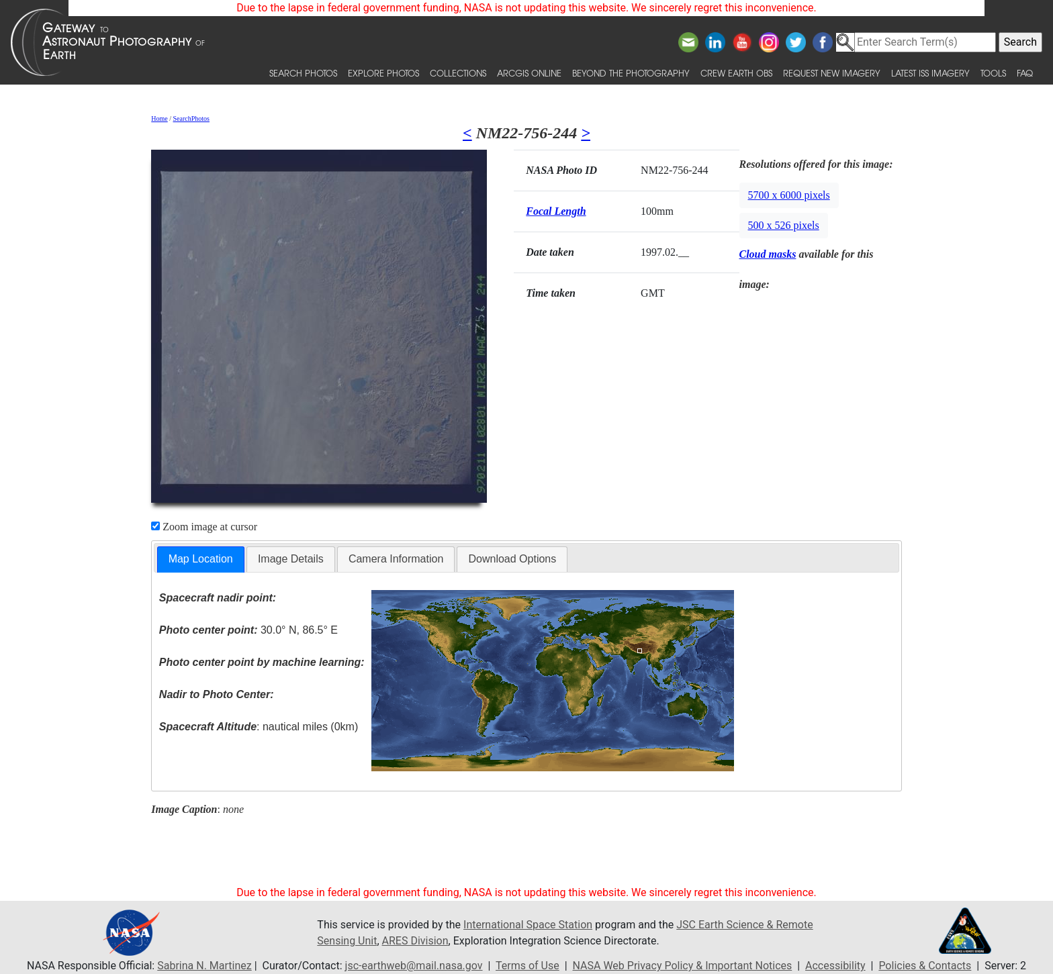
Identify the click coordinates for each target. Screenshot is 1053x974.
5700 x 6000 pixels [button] (789, 195)
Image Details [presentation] (291, 559)
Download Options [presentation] (512, 559)
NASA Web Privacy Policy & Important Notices (682, 965)
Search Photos (303, 72)
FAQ (1025, 72)
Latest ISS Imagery (930, 72)
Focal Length (556, 211)
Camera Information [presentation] (396, 559)
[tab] (200, 559)
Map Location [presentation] (201, 559)
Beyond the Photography (631, 72)
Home (159, 118)
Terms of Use (527, 965)
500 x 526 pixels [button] (783, 225)
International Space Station (527, 924)
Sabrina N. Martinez (204, 965)
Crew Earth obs (736, 72)
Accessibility (835, 965)
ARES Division (415, 940)
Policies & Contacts (924, 965)
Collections (458, 72)
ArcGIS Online (529, 72)
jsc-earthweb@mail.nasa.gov (414, 965)
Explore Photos (383, 72)
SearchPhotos (191, 118)
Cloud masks (767, 254)
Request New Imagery (831, 72)
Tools (993, 72)
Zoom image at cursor (204, 526)
